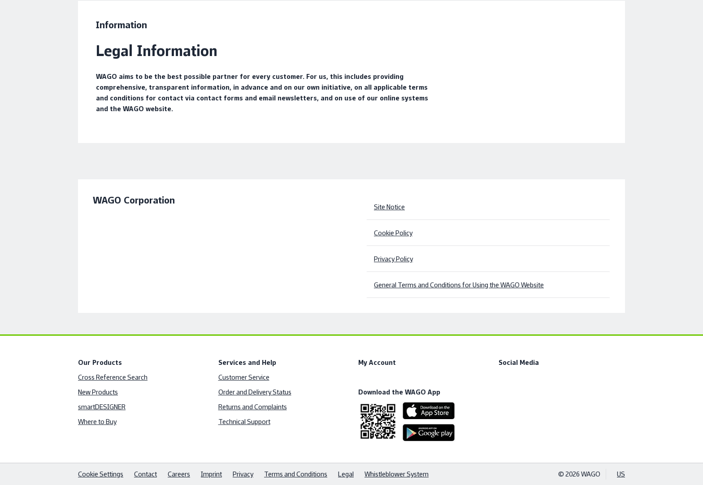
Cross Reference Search (113, 377)
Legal (346, 474)
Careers (179, 474)
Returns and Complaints (252, 407)
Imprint (211, 474)
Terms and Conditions (295, 474)
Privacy (243, 474)
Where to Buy (97, 421)
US (621, 474)
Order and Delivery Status (254, 392)
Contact (145, 474)
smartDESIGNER (102, 407)
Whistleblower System (397, 474)
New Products (98, 392)
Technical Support (244, 421)
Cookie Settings (100, 474)
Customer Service (243, 377)
